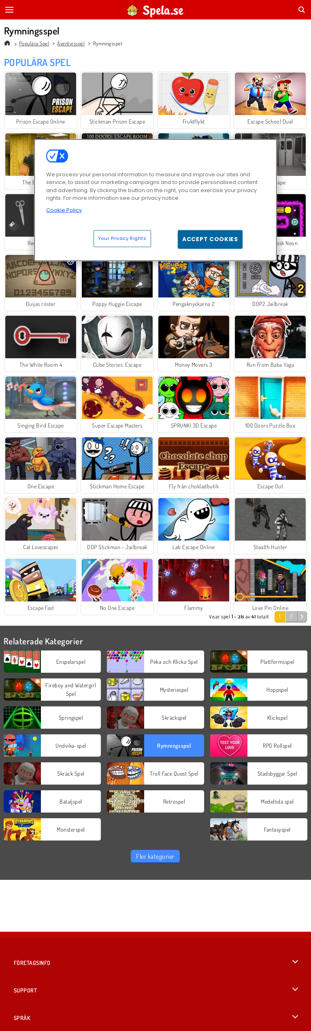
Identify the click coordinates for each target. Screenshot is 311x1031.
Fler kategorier (155, 856)
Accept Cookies (210, 239)
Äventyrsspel (71, 43)
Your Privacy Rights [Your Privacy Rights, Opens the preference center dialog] (122, 238)
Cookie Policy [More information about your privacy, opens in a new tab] (64, 210)
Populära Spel (34, 43)
